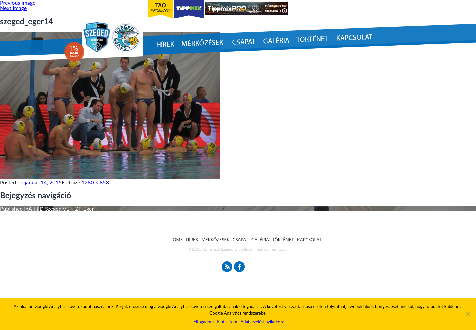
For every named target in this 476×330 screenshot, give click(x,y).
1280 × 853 (95, 182)
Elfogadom (203, 321)
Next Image (13, 8)
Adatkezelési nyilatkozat (263, 321)
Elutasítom (227, 321)
